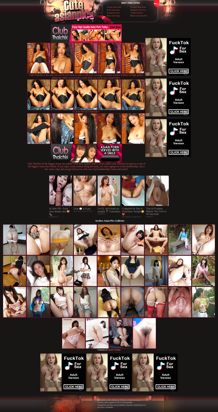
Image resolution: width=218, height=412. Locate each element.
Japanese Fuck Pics (139, 10)
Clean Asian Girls (114, 7)
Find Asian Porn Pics (139, 16)
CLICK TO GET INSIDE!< (86, 111)
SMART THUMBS (114, 350)
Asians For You (113, 13)
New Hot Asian (113, 10)
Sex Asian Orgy (114, 16)
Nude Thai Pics (137, 13)
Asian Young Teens (139, 7)
